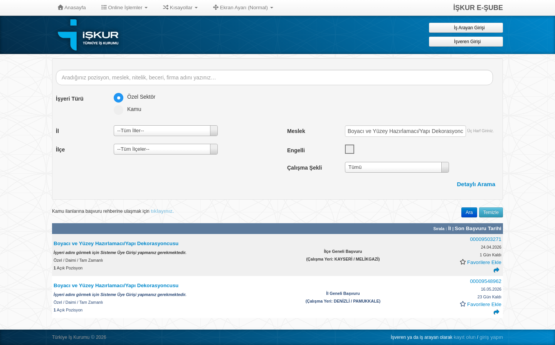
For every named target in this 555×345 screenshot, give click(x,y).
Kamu (130, 109)
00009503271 (485, 239)
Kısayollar (180, 7)
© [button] (93, 337)
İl (450, 228)
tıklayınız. (162, 211)
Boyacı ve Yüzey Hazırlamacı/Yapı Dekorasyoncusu (116, 243)
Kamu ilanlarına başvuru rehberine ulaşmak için (113, 211)
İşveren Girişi (466, 41)
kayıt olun (465, 337)
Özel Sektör (137, 97)
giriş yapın (491, 337)
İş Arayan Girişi (465, 27)
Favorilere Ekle (484, 262)
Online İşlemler (124, 7)
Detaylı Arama (476, 184)
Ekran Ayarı (243, 7)
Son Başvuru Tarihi (478, 228)
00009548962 (485, 281)
